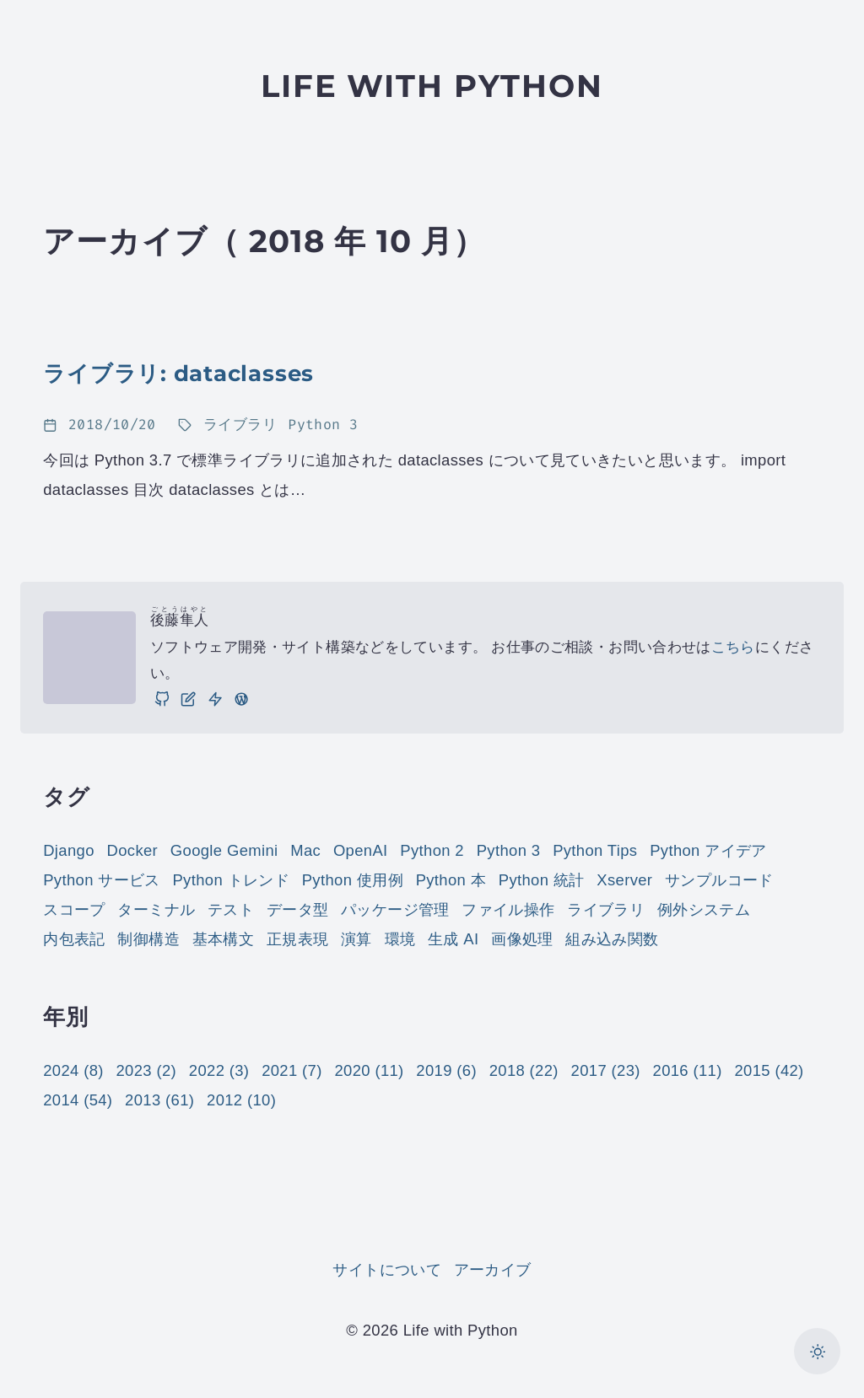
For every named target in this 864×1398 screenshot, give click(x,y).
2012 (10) (241, 1100)
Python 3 (509, 850)
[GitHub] (162, 699)
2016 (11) (687, 1070)
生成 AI (453, 939)
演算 (356, 939)
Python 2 (432, 850)
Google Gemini (224, 850)
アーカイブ (493, 1269)
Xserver (624, 880)
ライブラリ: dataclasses (178, 373)
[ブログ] (188, 699)
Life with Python (432, 86)
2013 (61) (159, 1100)
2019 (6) (446, 1070)
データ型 (297, 909)
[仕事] (215, 699)
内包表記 (74, 939)
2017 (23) (605, 1070)
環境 (400, 939)
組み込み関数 (611, 939)
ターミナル (156, 909)
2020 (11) (368, 1070)
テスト (231, 909)
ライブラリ (606, 909)
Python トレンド (230, 880)
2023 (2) (146, 1070)
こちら (733, 647)
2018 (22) (524, 1070)
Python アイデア (708, 850)
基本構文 (223, 939)
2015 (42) (768, 1070)
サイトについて (386, 1269)
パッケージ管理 (395, 909)
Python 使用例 (352, 880)
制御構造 (148, 939)
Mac (305, 850)
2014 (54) (77, 1100)
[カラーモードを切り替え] (817, 1351)
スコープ (74, 909)
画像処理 (522, 939)
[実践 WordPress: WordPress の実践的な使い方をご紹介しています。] (241, 699)
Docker (133, 850)
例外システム (703, 909)
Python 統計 (542, 880)
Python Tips (595, 850)
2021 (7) (292, 1070)
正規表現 (297, 939)
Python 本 (451, 880)
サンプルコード (719, 880)
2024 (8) (73, 1070)
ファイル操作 (508, 909)
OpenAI (360, 850)
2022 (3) (219, 1070)
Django (68, 850)
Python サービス (101, 880)
